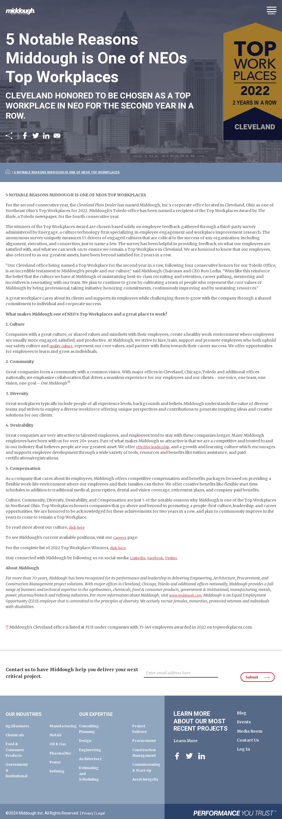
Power (56, 761)
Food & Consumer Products (16, 743)
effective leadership (155, 454)
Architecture (92, 752)
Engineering (92, 743)
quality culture (63, 353)
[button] (271, 13)
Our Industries (30, 707)
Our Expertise (101, 707)
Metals (57, 728)
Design (86, 734)
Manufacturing (65, 719)
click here (78, 535)
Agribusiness (19, 719)
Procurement (146, 734)
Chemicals (16, 728)
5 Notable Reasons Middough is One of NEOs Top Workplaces (74, 172)
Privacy (88, 810)
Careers (120, 545)
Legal (102, 810)
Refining (59, 770)
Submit (249, 669)
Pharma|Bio (62, 752)
